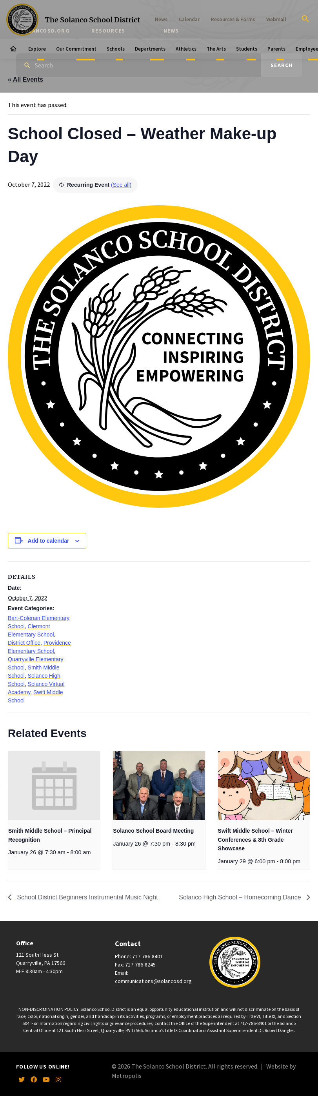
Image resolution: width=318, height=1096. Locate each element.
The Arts (216, 49)
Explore (37, 49)
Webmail (276, 19)
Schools (116, 49)
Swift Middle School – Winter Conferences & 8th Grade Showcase (255, 840)
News (161, 19)
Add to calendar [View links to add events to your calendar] (48, 541)
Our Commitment (76, 49)
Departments (150, 49)
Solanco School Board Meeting (153, 831)
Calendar (189, 19)
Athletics (186, 49)
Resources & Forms (233, 19)
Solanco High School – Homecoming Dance (241, 897)
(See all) (121, 185)
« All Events (25, 79)
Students (246, 49)
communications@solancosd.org (153, 981)
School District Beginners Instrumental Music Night (86, 897)
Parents (276, 49)
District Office (24, 643)
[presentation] (54, 785)
